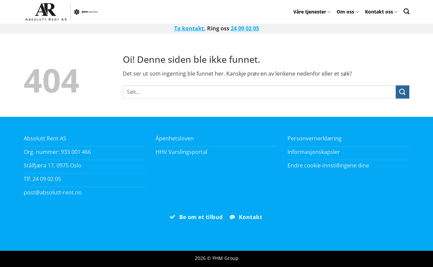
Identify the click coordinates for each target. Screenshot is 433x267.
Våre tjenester (312, 11)
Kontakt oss (381, 11)
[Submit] (402, 92)
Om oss (348, 11)
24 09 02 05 (245, 28)
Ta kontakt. (190, 28)
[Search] (406, 11)
